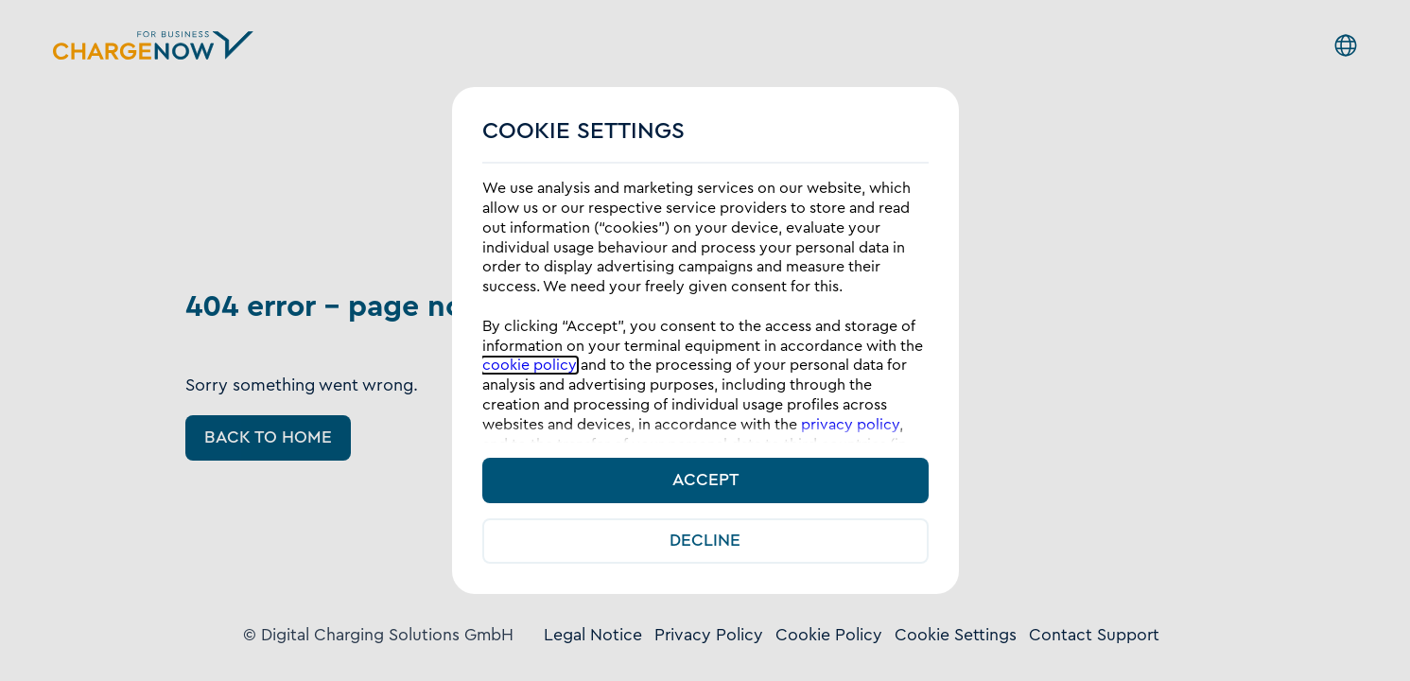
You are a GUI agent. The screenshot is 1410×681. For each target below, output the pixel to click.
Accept (705, 480)
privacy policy (850, 424)
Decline (705, 541)
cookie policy (529, 365)
